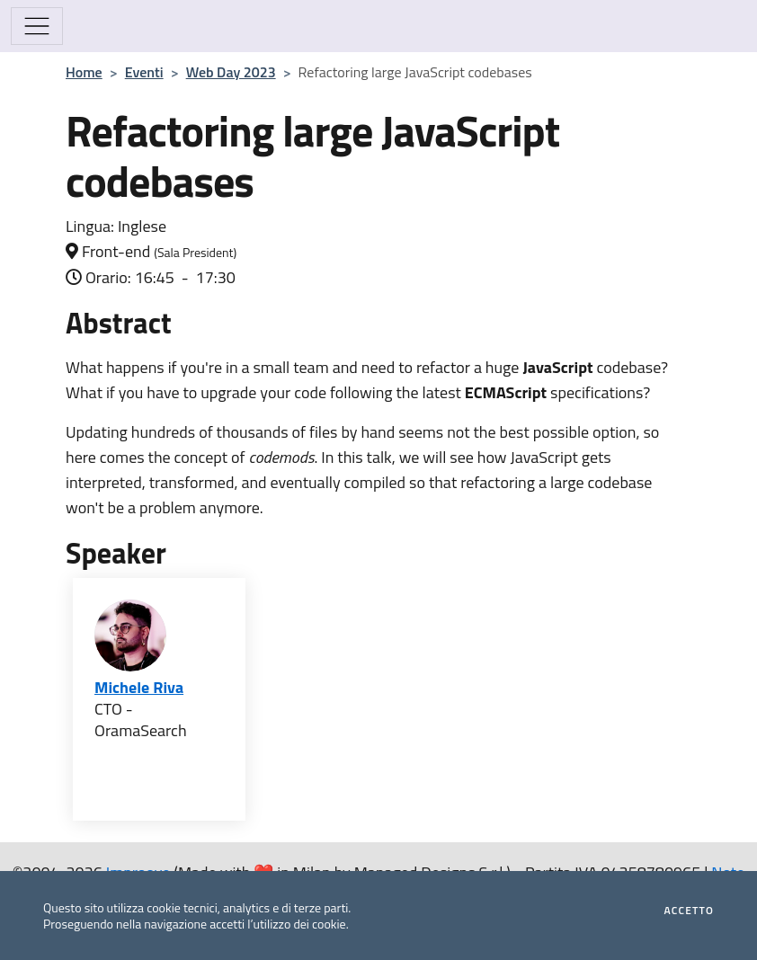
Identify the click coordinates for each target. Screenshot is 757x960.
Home (84, 72)
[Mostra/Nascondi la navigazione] (37, 26)
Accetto (689, 910)
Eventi (144, 72)
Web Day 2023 (231, 72)
